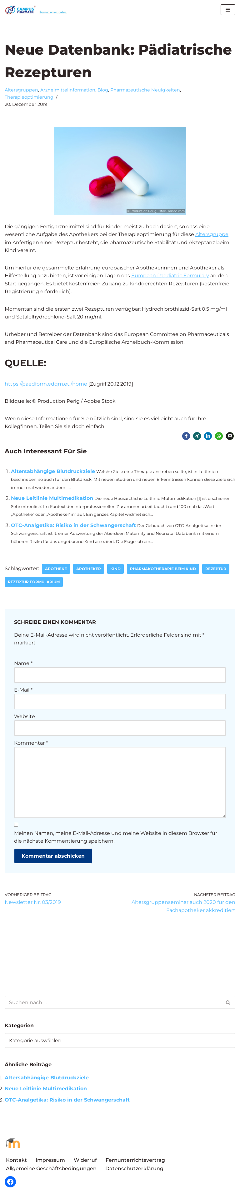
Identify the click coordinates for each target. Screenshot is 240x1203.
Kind (116, 569)
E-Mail (23, 691)
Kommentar (31, 744)
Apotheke (56, 569)
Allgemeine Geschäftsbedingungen (51, 1170)
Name (23, 664)
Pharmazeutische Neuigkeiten (145, 90)
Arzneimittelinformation (67, 90)
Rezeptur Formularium (34, 582)
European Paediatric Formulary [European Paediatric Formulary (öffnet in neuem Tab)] (171, 276)
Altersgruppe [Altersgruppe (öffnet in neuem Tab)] (212, 235)
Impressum (50, 1161)
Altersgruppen (21, 90)
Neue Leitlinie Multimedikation (52, 499)
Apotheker (89, 569)
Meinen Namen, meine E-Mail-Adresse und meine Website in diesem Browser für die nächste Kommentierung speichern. (115, 838)
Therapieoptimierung (29, 97)
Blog (103, 90)
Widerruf (85, 1161)
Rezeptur (216, 569)
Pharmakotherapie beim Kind (163, 569)
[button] (186, 437)
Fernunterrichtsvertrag (135, 1161)
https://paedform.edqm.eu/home (46, 384)
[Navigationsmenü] (228, 9)
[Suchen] (113, 1004)
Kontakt (16, 1161)
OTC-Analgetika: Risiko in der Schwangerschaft (73, 526)
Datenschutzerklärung (134, 1170)
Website (24, 717)
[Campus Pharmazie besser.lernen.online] (37, 9)
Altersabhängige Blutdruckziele (53, 472)
